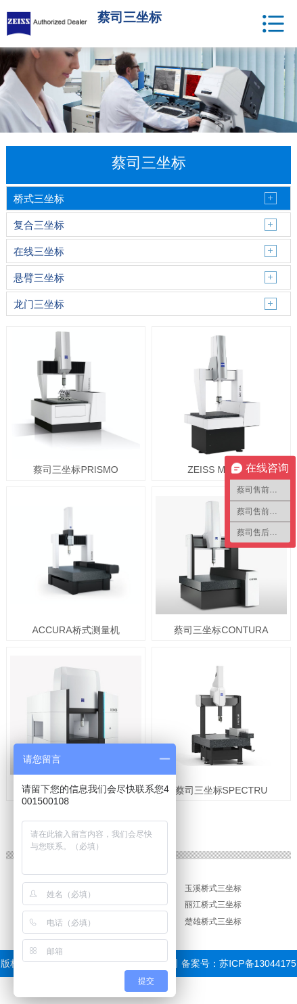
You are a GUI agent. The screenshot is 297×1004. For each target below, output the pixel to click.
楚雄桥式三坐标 (213, 921)
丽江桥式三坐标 (213, 904)
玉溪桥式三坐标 (213, 888)
